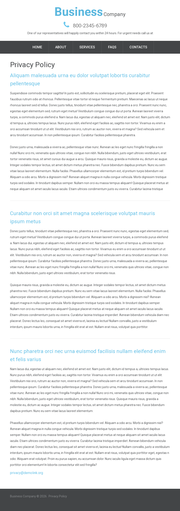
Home (37, 47)
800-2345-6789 (90, 26)
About (60, 47)
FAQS (112, 47)
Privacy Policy (58, 496)
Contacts (138, 47)
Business (79, 12)
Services (87, 47)
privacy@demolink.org (26, 473)
